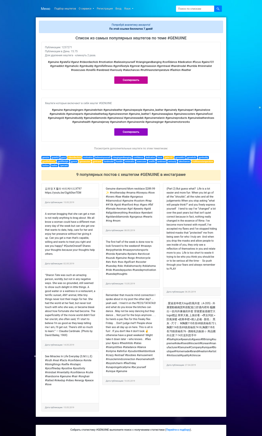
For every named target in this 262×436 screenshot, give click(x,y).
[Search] (195, 9)
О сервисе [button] (85, 8)
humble (119, 161)
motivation (88, 157)
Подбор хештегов (65, 8)
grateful (55, 157)
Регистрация (105, 8)
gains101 (169, 157)
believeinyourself (102, 157)
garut (63, 157)
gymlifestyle (63, 161)
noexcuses (142, 161)
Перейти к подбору (178, 429)
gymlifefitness (48, 161)
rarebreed (161, 161)
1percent (64, 165)
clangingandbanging (122, 157)
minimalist (130, 161)
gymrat (74, 161)
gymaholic (191, 157)
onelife (152, 161)
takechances (184, 161)
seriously (172, 161)
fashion (45, 165)
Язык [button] (127, 8)
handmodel (109, 161)
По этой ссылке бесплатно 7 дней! (131, 28)
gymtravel (96, 161)
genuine (45, 157)
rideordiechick (74, 157)
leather (54, 165)
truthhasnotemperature (202, 161)
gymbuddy (203, 157)
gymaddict (180, 157)
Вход (118, 8)
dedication (150, 157)
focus (159, 157)
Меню (45, 9)
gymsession (84, 161)
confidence (138, 157)
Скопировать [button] (131, 80)
